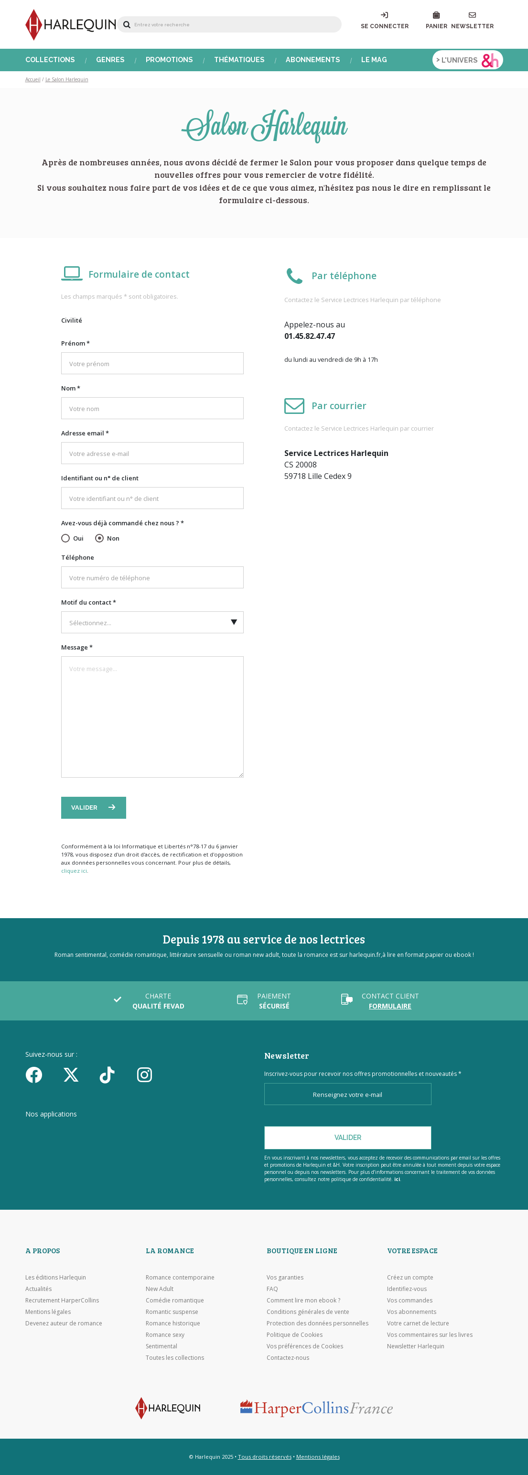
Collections (50, 60)
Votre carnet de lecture (418, 1323)
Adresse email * (85, 433)
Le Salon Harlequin (66, 79)
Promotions (169, 60)
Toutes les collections (175, 1358)
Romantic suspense (172, 1312)
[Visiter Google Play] (175, 1132)
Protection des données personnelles (317, 1323)
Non (113, 538)
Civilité (71, 320)
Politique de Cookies (295, 1335)
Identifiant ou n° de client (100, 478)
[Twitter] (78, 1074)
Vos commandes (409, 1300)
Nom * (70, 388)
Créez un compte (410, 1277)
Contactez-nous (288, 1358)
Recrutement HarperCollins (62, 1300)
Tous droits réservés (264, 1456)
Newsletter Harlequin (415, 1346)
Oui (78, 538)
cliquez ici (74, 870)
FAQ (272, 1289)
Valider (85, 807)
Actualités (38, 1289)
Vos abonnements (411, 1312)
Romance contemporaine (180, 1277)
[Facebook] (40, 1074)
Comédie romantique (175, 1300)
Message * (77, 647)
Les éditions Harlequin (55, 1277)
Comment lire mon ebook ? (303, 1300)
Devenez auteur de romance (63, 1323)
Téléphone (77, 557)
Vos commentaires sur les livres (430, 1335)
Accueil (33, 79)
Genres (110, 60)
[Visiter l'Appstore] (73, 1132)
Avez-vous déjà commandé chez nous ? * (122, 523)
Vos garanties (285, 1277)
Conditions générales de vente (308, 1312)
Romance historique (173, 1323)
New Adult (159, 1289)
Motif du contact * (88, 602)
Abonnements (313, 60)
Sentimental (161, 1346)
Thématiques (239, 60)
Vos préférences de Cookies (305, 1346)
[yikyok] (115, 1074)
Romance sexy (165, 1335)
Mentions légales (48, 1312)
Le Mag (374, 60)
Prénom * (75, 343)
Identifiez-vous (407, 1289)
